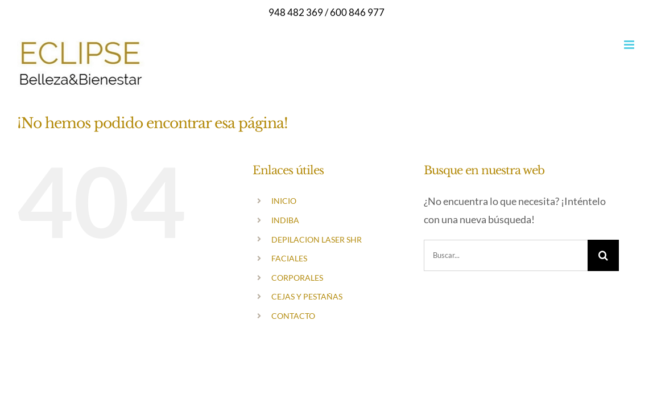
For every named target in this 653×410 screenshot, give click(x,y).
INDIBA (285, 220)
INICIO (283, 201)
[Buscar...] (506, 255)
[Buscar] (603, 255)
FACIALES (289, 258)
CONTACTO (293, 316)
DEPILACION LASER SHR (316, 239)
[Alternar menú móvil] (630, 45)
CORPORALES (297, 277)
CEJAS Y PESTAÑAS (306, 296)
